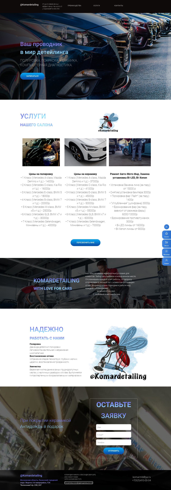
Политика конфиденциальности (79, 482)
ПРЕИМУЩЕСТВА (74, 6)
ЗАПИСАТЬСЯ (32, 76)
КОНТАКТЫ (118, 6)
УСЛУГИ (96, 6)
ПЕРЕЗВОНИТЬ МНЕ (85, 242)
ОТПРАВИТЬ (113, 451)
